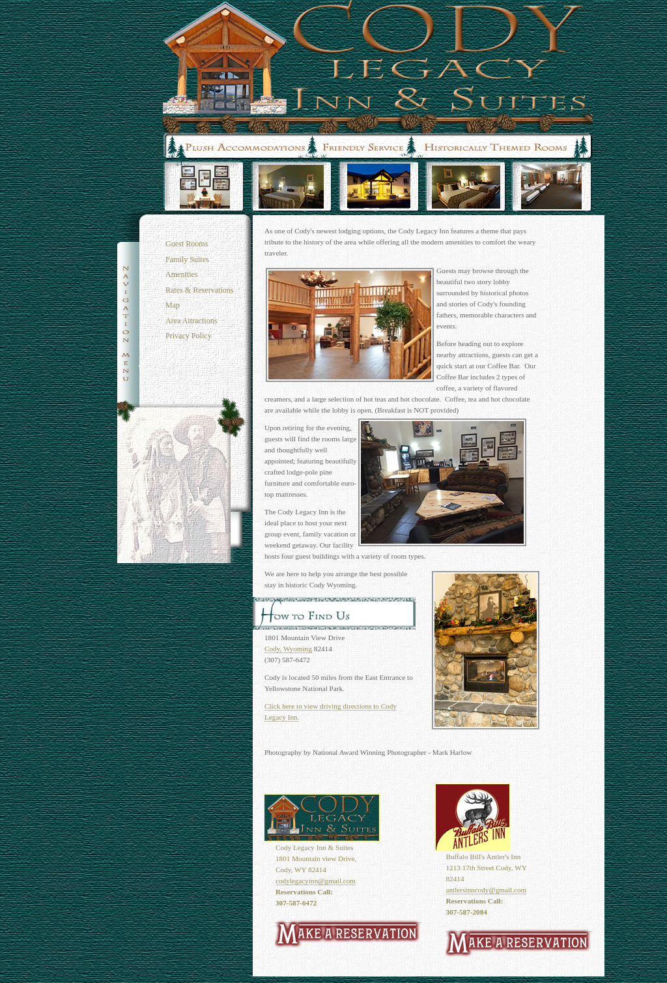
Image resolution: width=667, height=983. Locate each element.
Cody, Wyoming (288, 649)
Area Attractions (191, 320)
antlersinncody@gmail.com (486, 890)
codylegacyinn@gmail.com (316, 881)
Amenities (181, 274)
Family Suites (187, 259)
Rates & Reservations (199, 290)
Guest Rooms (186, 243)
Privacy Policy (188, 335)
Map (172, 305)
